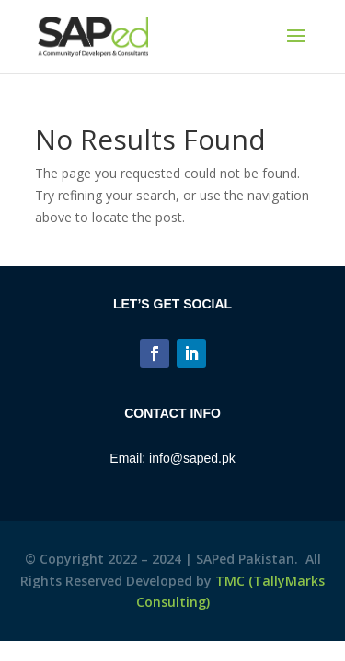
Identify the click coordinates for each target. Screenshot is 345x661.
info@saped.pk (192, 458)
